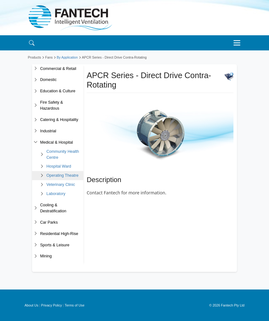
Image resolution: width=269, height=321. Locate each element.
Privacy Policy (51, 305)
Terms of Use (75, 305)
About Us (31, 305)
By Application (67, 57)
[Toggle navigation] (239, 43)
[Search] (32, 43)
